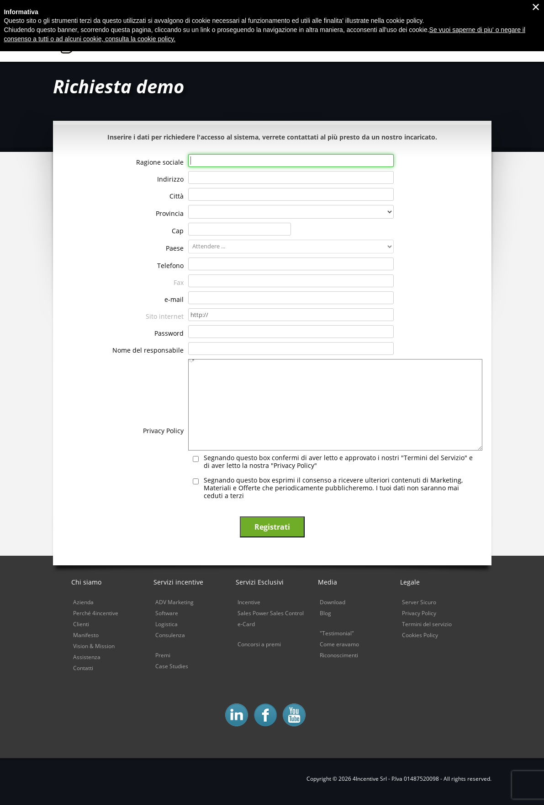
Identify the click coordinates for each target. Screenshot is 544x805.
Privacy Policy (419, 613)
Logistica (166, 624)
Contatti (83, 668)
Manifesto (86, 635)
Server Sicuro (419, 602)
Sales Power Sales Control (271, 613)
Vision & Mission (94, 646)
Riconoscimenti (339, 655)
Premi (162, 655)
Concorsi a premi (259, 644)
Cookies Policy (420, 635)
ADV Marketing (174, 602)
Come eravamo (339, 644)
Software (166, 613)
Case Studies (171, 666)
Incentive (249, 602)
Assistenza (86, 657)
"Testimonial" (337, 633)
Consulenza (170, 635)
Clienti (81, 624)
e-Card (246, 624)
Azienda (83, 602)
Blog (325, 613)
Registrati (272, 527)
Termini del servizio (427, 624)
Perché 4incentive (95, 613)
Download (332, 602)
